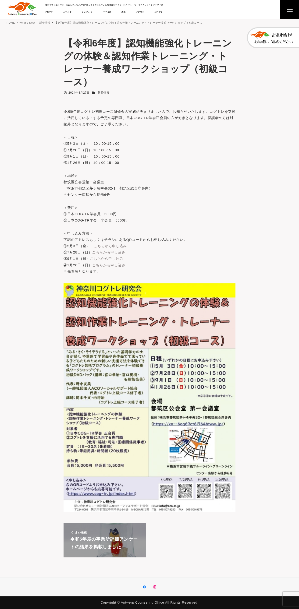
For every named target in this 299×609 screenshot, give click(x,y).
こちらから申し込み (113, 253)
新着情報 (104, 92)
